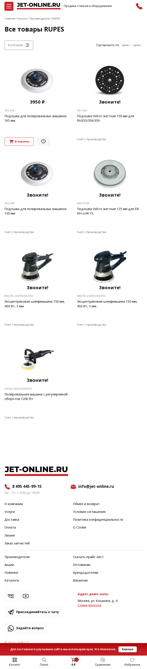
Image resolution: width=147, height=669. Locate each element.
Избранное (132, 665)
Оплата (10, 527)
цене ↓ (138, 45)
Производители (17, 557)
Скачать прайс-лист (88, 557)
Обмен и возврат (86, 504)
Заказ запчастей (17, 543)
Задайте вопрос (30, 628)
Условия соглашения (89, 512)
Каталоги (11, 580)
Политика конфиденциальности (98, 520)
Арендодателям (85, 573)
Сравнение (103, 665)
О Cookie (79, 527)
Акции (9, 565)
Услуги (9, 512)
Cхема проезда (89, 605)
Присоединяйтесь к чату (37, 612)
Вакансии (80, 580)
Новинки (11, 573)
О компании (13, 504)
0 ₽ (73, 665)
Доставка (11, 520)
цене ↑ (126, 45)
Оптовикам (81, 565)
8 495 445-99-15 (27, 486)
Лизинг (9, 535)
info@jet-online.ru (96, 486)
